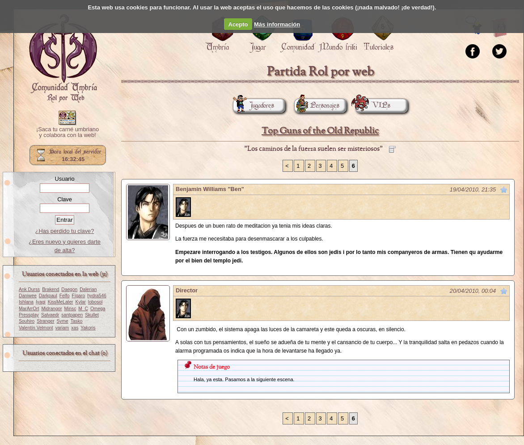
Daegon (69, 289)
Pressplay (29, 314)
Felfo (64, 295)
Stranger (45, 321)
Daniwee (28, 295)
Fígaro (78, 295)
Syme (62, 321)
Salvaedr (50, 314)
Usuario (64, 178)
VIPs (372, 105)
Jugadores (253, 105)
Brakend (50, 289)
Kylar (81, 301)
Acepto (238, 24)
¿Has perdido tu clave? (64, 231)
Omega (98, 308)
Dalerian (88, 289)
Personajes (316, 105)
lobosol (95, 301)
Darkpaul (48, 295)
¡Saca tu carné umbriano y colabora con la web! (67, 132)
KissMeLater (60, 301)
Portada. (63, 58)
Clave (64, 199)
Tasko (77, 321)
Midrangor (51, 308)
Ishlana (26, 301)
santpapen (72, 314)
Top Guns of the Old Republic (320, 131)
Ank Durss (29, 289)
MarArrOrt (29, 308)
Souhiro (26, 321)
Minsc (70, 308)
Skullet (92, 314)
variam (62, 327)
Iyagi (41, 301)
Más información (277, 24)
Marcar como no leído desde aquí (503, 189)
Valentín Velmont (36, 327)
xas (74, 327)
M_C (83, 308)
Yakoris (87, 327)
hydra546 (96, 295)
